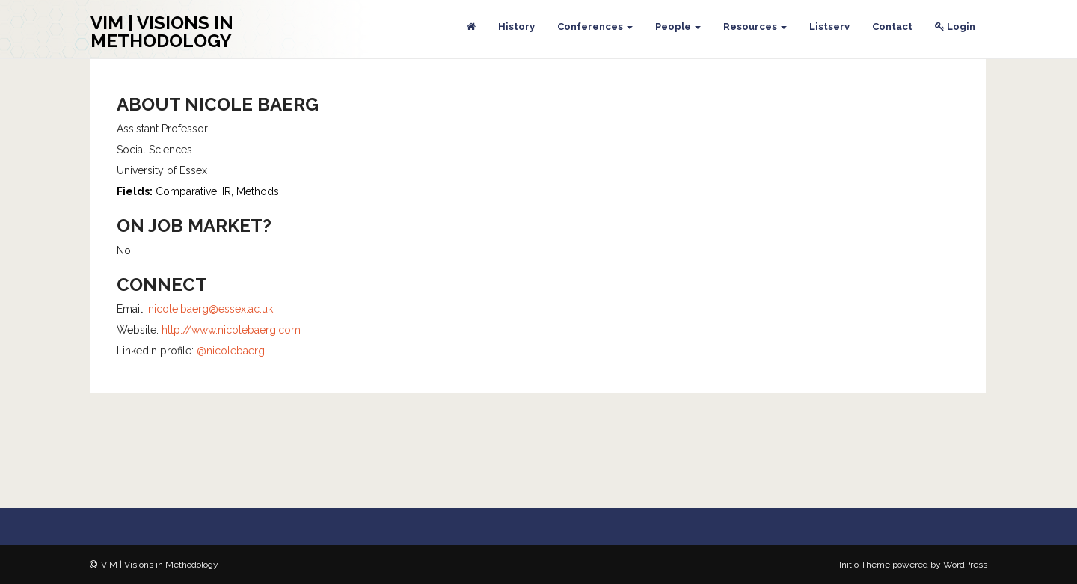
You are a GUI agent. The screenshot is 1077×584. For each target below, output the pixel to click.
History (516, 26)
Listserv (829, 26)
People (678, 26)
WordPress (965, 564)
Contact (892, 26)
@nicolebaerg (231, 351)
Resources (755, 26)
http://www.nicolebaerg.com (231, 330)
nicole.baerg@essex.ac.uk (210, 309)
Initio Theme (864, 564)
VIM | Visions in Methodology (161, 32)
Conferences (595, 26)
